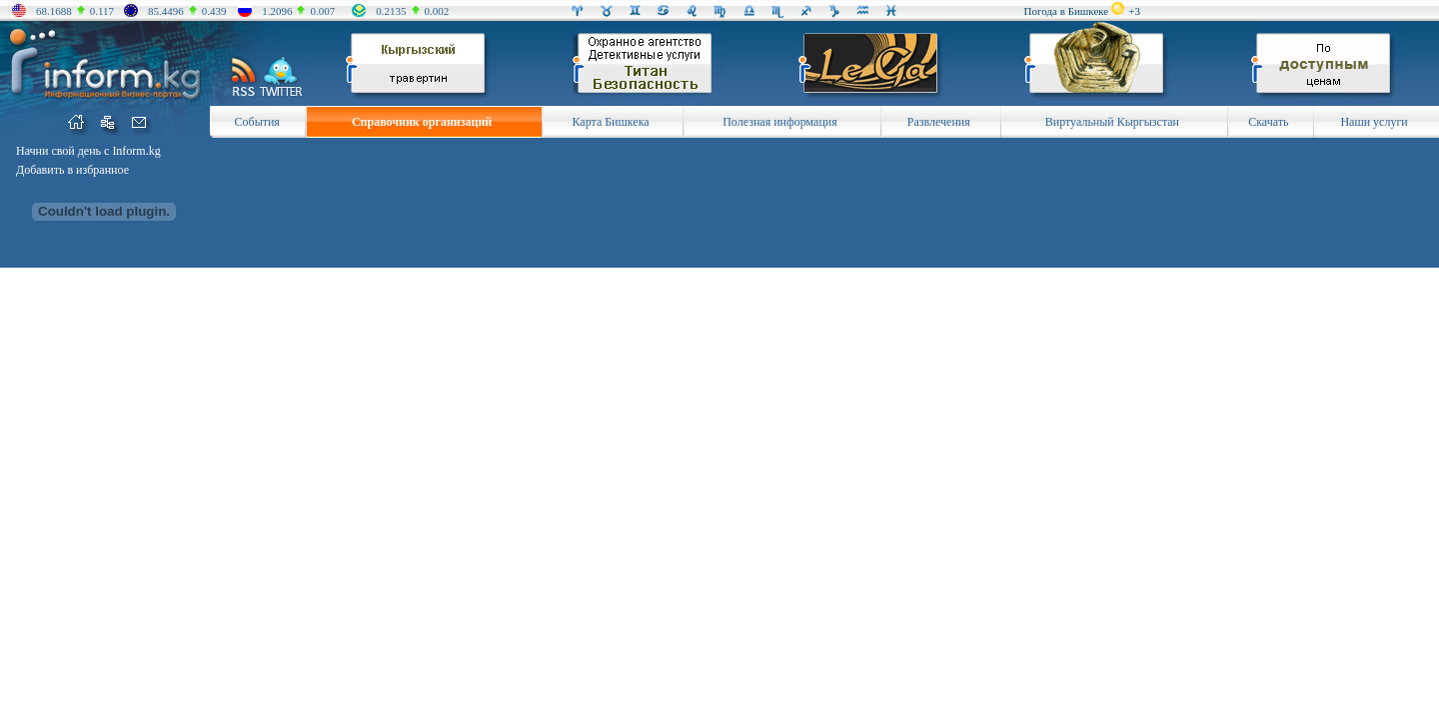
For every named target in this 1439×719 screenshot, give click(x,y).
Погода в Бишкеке (1066, 11)
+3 (1134, 11)
